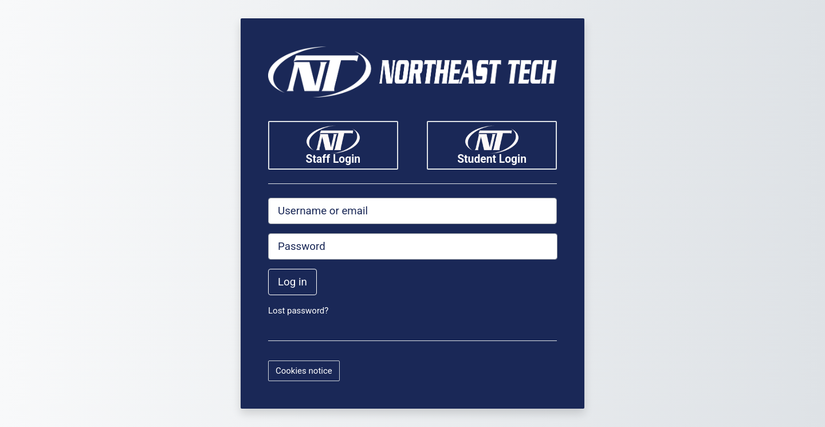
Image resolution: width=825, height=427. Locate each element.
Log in (292, 282)
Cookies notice (304, 371)
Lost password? (298, 310)
